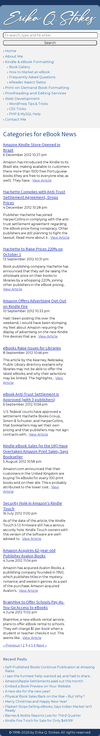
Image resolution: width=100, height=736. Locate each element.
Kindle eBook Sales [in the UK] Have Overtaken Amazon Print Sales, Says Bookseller (35, 451)
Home (10, 51)
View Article (41, 180)
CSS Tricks (17, 109)
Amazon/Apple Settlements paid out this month (44, 681)
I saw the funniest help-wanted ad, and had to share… (48, 676)
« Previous (11, 645)
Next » (41, 645)
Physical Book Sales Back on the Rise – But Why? (45, 696)
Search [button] (50, 43)
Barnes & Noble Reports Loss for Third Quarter (43, 715)
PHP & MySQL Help (25, 114)
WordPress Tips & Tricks (28, 104)
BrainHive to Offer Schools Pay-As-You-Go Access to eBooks (33, 604)
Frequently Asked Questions (32, 77)
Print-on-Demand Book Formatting (37, 87)
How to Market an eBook (29, 72)
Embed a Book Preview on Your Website (38, 686)
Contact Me (15, 119)
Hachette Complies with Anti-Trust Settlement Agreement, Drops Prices (34, 197)
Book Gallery (19, 67)
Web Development (22, 98)
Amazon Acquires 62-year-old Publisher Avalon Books (29, 553)
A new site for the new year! (27, 691)
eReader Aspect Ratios (27, 82)
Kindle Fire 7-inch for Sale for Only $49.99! (39, 721)
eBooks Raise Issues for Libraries (32, 348)
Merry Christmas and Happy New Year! (36, 701)
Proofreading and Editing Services (35, 93)
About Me (14, 56)
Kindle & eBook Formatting (29, 62)
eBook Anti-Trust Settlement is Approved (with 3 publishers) (31, 396)
